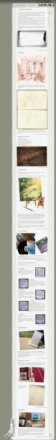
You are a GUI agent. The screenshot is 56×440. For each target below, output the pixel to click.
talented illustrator (36, 214)
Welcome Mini (21, 409)
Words (48, 18)
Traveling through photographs (25, 9)
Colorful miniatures (22, 169)
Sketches (49, 17)
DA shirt (25, 258)
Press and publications (50, 25)
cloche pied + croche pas (23, 136)
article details (39, 50)
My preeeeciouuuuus (22, 327)
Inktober (49, 26)
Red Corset (41, 215)
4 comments (44, 325)
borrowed (19, 215)
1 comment (44, 134)
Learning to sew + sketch (23, 360)
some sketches (21, 52)
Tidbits (48, 23)
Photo (48, 24)
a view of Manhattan (22, 231)
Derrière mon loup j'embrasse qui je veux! (27, 262)
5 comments (44, 50)
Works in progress (50, 22)
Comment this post (43, 228)
